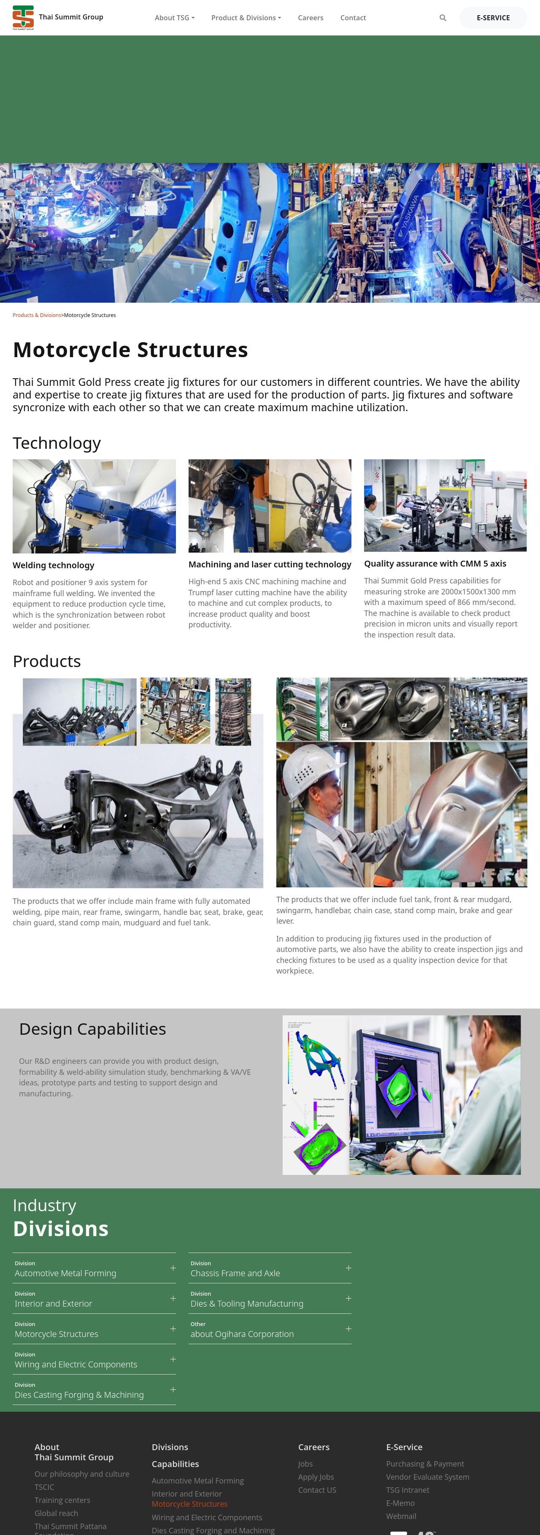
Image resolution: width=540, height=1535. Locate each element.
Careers (311, 17)
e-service (493, 17)
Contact (353, 17)
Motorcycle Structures (190, 1504)
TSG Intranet (407, 1490)
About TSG (172, 17)
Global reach (56, 1513)
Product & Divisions (243, 17)
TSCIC (44, 1487)
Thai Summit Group (58, 17)
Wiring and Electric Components (207, 1517)
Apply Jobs (316, 1477)
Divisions (170, 1447)
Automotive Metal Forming (198, 1480)
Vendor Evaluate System (428, 1477)
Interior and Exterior (187, 1494)
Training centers (62, 1500)
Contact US (317, 1490)
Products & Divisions (37, 315)
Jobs (305, 1464)
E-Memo (400, 1503)
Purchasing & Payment (425, 1464)
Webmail (401, 1516)
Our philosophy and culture (82, 1474)
